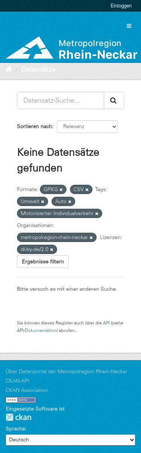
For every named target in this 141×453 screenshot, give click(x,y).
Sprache (15, 428)
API (106, 323)
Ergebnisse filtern (43, 261)
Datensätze (38, 69)
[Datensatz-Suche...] (60, 100)
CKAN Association (27, 390)
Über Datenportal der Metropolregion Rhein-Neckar (66, 371)
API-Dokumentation (37, 330)
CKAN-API (17, 380)
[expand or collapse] (129, 25)
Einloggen (121, 6)
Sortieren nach (34, 126)
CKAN (18, 417)
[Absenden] (114, 100)
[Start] (9, 69)
